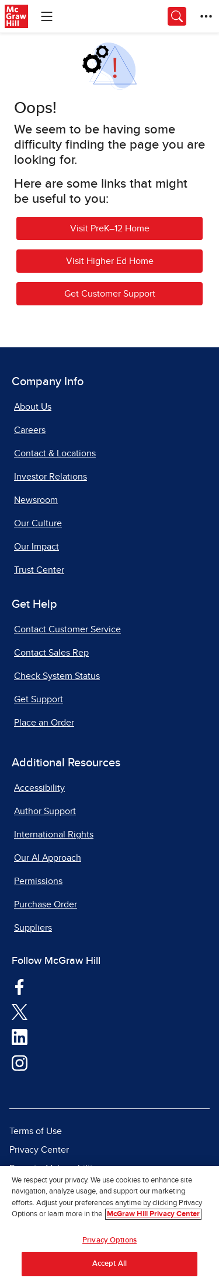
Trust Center (39, 570)
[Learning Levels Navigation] (46, 16)
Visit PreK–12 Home (110, 228)
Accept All (109, 1264)
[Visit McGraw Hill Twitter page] (19, 1011)
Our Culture (38, 523)
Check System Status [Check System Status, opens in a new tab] (57, 676)
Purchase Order (45, 904)
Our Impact (36, 546)
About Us (32, 406)
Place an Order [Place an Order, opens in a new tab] (44, 722)
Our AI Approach (47, 857)
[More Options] (206, 16)
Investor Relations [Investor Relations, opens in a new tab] (50, 476)
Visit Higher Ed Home (110, 261)
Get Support (38, 699)
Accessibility (39, 788)
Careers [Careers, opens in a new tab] (30, 430)
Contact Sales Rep (51, 652)
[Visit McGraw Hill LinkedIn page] (19, 1036)
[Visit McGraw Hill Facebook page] (19, 986)
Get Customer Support (109, 293)
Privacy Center (39, 1149)
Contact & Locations (55, 453)
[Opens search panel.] (177, 16)
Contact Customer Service (67, 629)
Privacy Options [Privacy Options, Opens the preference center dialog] (109, 1240)
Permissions (38, 881)
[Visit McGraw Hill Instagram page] (19, 1062)
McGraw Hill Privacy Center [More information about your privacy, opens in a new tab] (153, 1214)
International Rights (53, 834)
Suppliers (33, 927)
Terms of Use (35, 1131)
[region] (109, 1225)
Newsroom (36, 500)
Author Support (45, 811)
